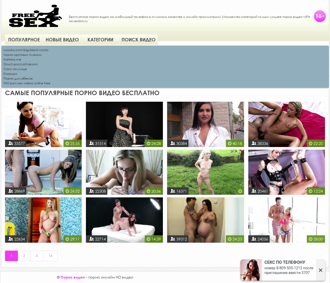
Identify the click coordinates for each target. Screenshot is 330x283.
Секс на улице (15, 69)
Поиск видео (139, 39)
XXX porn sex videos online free (26, 83)
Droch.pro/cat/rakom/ (20, 64)
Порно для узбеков (18, 78)
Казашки (10, 74)
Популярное (24, 39)
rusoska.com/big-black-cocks (25, 50)
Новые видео (62, 39)
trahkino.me (12, 59)
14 (50, 256)
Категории (100, 39)
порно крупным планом (22, 55)
